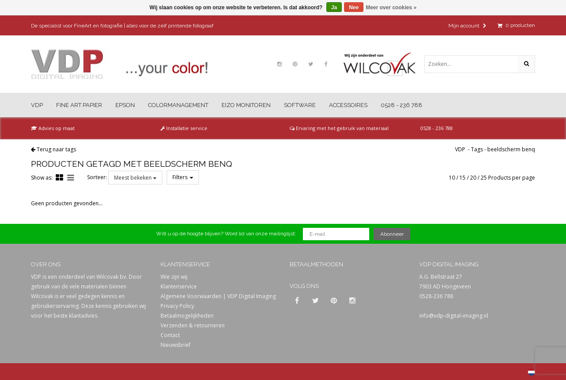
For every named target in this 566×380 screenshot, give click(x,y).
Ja (334, 7)
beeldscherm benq (511, 149)
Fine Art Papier (79, 105)
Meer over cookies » (391, 7)
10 (452, 177)
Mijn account (467, 26)
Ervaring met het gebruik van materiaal (339, 128)
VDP (37, 105)
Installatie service (184, 128)
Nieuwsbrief (176, 345)
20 (473, 177)
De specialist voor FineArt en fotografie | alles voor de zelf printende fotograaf (122, 26)
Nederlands (531, 372)
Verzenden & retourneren (193, 325)
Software (300, 105)
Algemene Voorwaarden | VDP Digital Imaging (218, 296)
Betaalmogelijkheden (187, 315)
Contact (170, 335)
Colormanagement (178, 105)
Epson (125, 105)
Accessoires (348, 105)
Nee (354, 7)
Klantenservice (179, 286)
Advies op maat (53, 128)
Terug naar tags (56, 149)
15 (462, 177)
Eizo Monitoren (246, 105)
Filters (182, 177)
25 (484, 177)
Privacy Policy (177, 306)
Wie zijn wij (174, 276)
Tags (477, 149)
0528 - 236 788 (401, 105)
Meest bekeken (135, 177)
